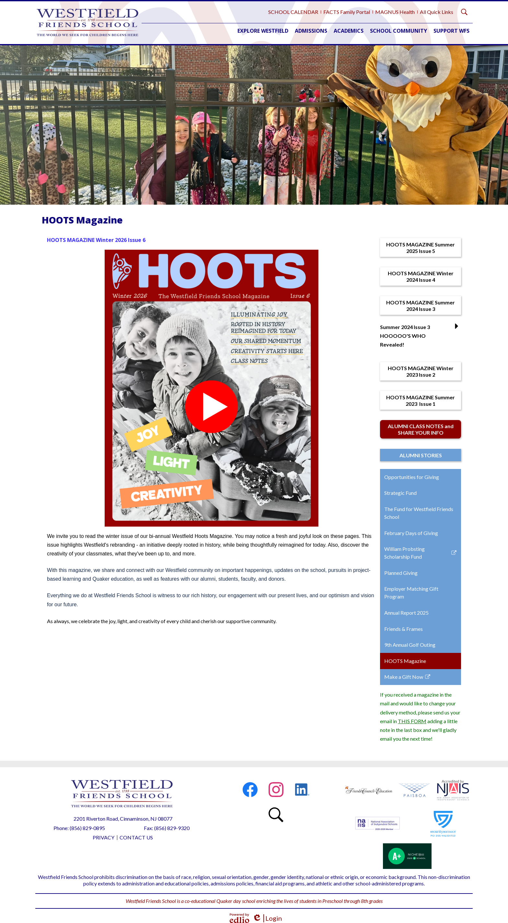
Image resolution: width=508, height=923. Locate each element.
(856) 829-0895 (87, 828)
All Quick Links (436, 12)
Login (267, 918)
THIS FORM (412, 721)
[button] (263, 30)
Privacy (103, 837)
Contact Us (136, 837)
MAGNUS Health (395, 12)
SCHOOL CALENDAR (293, 12)
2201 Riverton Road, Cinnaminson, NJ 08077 (123, 818)
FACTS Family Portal (346, 12)
